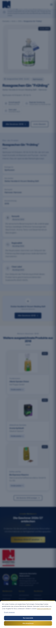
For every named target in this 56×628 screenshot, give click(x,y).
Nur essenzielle (28, 618)
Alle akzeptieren (28, 623)
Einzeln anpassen (9, 612)
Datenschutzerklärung (44, 608)
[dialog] (28, 614)
